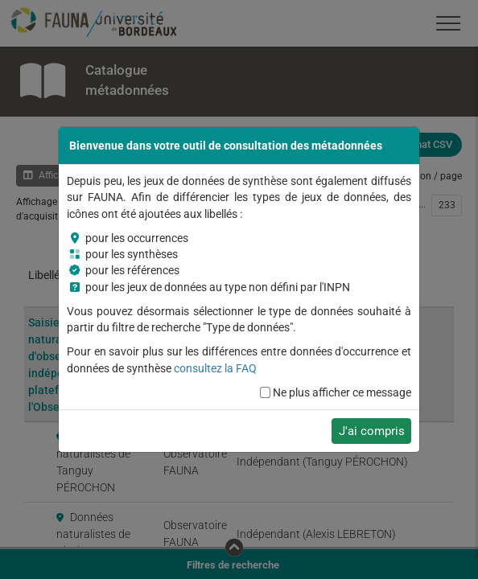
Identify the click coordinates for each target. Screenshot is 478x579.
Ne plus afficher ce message (342, 392)
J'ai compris (372, 431)
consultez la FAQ (215, 368)
